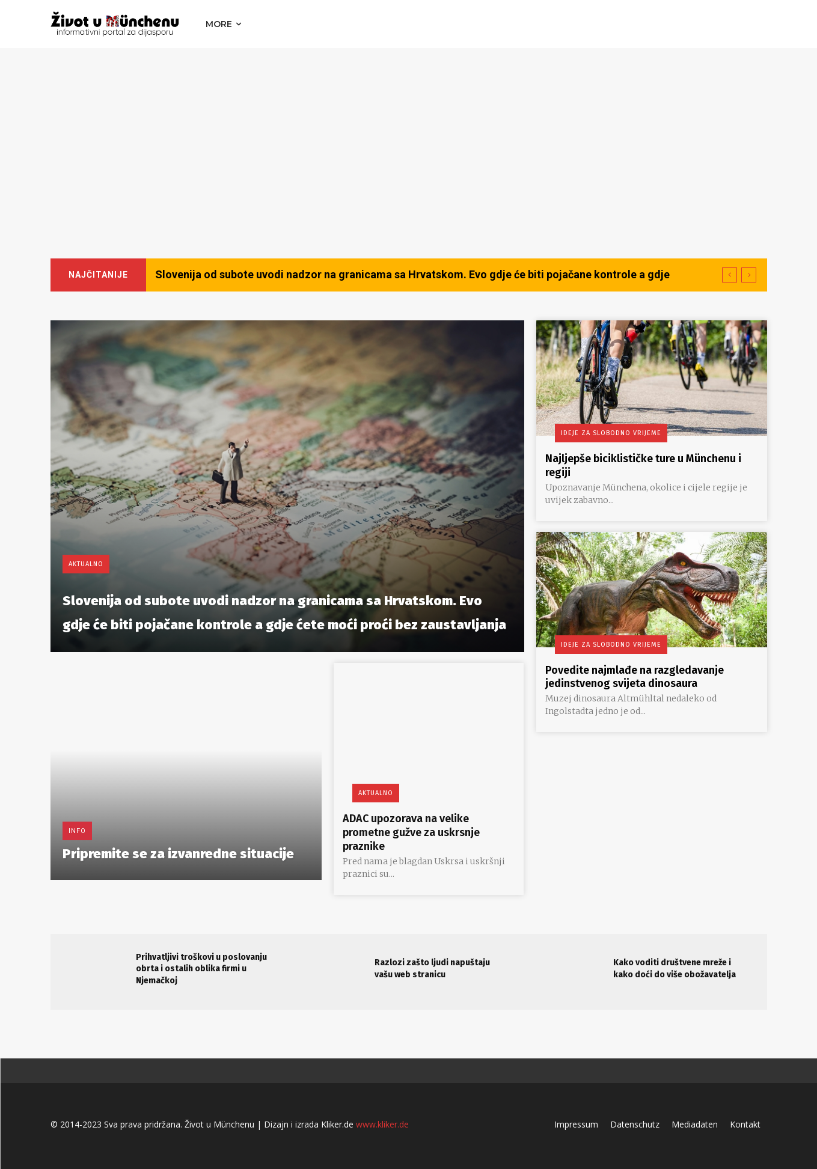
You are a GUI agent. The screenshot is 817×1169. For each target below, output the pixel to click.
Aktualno (86, 516)
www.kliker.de (382, 1122)
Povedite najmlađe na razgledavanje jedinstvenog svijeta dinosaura (645, 675)
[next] (748, 274)
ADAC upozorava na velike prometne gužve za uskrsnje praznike (420, 831)
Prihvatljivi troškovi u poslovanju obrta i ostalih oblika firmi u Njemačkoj (201, 966)
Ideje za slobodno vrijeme (601, 433)
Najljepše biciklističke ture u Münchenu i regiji (623, 464)
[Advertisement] (409, 138)
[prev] (729, 274)
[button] (755, 24)
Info (77, 813)
